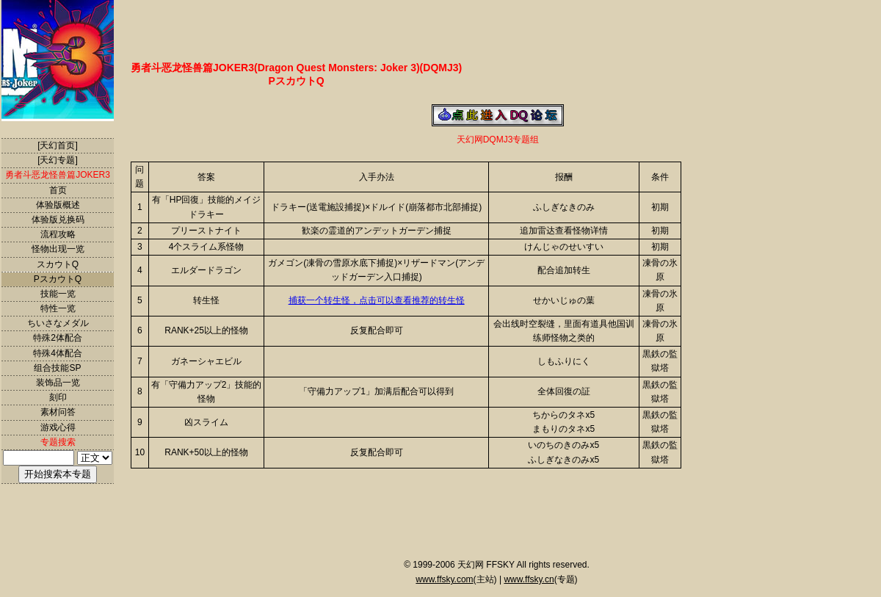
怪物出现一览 (58, 249)
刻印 (58, 397)
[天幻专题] (57, 160)
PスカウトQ (57, 279)
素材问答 (58, 412)
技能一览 (58, 294)
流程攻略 (58, 234)
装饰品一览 (58, 382)
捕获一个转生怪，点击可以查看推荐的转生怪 (377, 300)
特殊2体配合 (57, 338)
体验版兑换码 (58, 219)
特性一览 (58, 308)
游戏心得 (58, 427)
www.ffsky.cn (529, 579)
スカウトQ (58, 264)
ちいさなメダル (58, 323)
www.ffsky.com (444, 579)
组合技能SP (57, 368)
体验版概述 (58, 205)
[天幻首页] (57, 145)
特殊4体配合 (57, 353)
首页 (58, 190)
